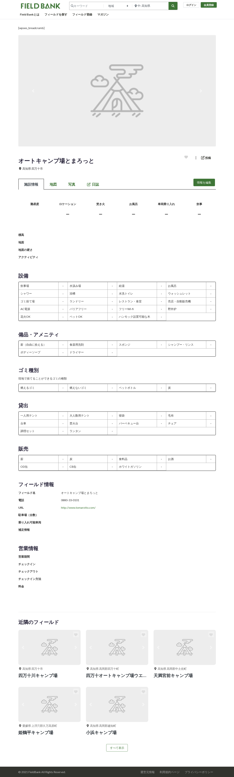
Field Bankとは (29, 14)
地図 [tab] (53, 184)
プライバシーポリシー (199, 772)
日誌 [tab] (93, 184)
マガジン (103, 14)
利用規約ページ (170, 772)
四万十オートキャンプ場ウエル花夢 (121, 675)
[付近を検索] (150, 6)
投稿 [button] (206, 157)
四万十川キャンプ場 (37, 675)
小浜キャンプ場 (101, 732)
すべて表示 (117, 747)
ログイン (191, 4)
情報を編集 (204, 182)
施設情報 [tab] (31, 184)
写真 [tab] (71, 184)
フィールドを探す (55, 14)
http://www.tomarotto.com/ (78, 507)
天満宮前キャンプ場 (173, 675)
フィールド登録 (82, 14)
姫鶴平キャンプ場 (35, 732)
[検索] (173, 6)
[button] (33, 90)
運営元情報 (147, 772)
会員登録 (209, 4)
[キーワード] (86, 6)
